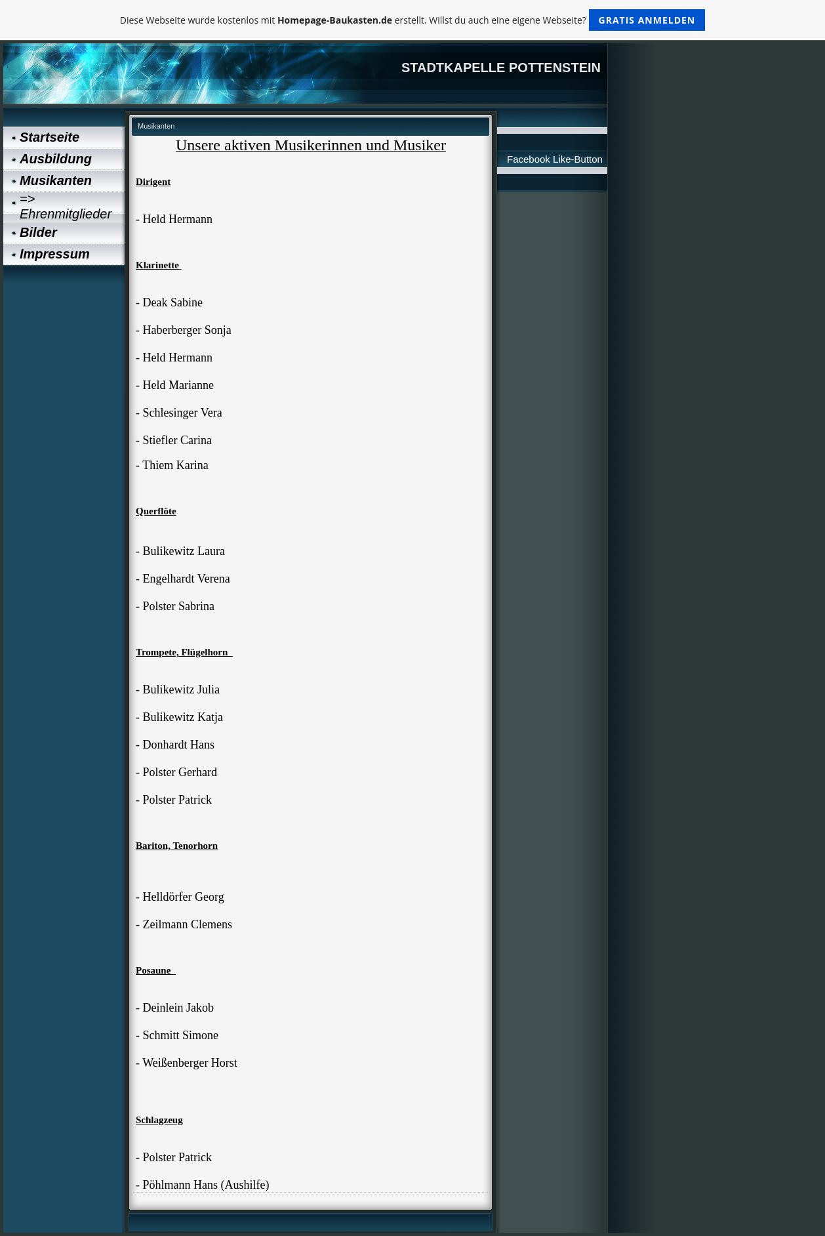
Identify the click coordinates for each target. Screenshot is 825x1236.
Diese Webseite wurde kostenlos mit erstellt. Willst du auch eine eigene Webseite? (413, 20)
